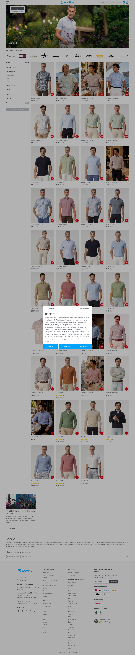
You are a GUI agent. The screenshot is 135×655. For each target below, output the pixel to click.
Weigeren (67, 346)
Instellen (50, 346)
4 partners (74, 322)
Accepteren (83, 346)
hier (54, 336)
